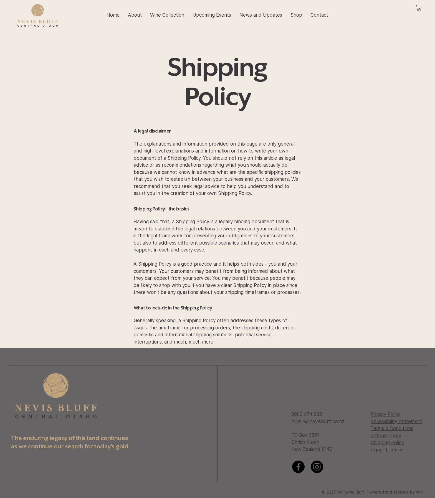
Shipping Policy (387, 442)
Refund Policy (386, 435)
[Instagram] (317, 466)
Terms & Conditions (392, 428)
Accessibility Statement (396, 421)
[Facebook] (298, 466)
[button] (419, 8)
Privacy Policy (385, 414)
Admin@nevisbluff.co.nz (317, 421)
